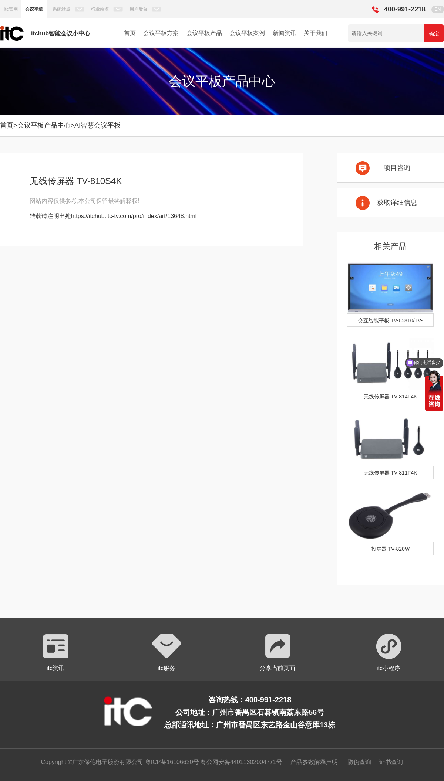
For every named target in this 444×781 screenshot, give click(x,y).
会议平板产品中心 (44, 125)
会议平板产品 (204, 33)
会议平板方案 (161, 33)
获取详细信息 (397, 202)
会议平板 (34, 9)
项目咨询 (397, 168)
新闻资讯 (284, 33)
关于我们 (315, 33)
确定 (434, 34)
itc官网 (11, 9)
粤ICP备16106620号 (171, 762)
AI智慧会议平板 (97, 125)
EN (438, 9)
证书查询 (391, 762)
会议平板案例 (247, 33)
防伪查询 (359, 762)
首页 (130, 33)
